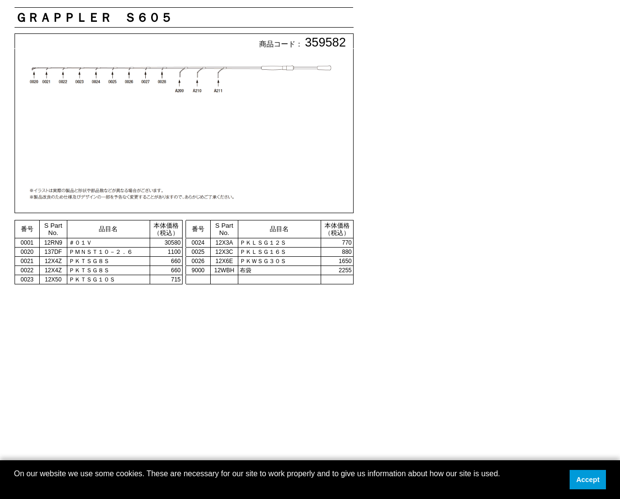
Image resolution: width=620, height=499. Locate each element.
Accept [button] (588, 479)
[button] (15, 486)
